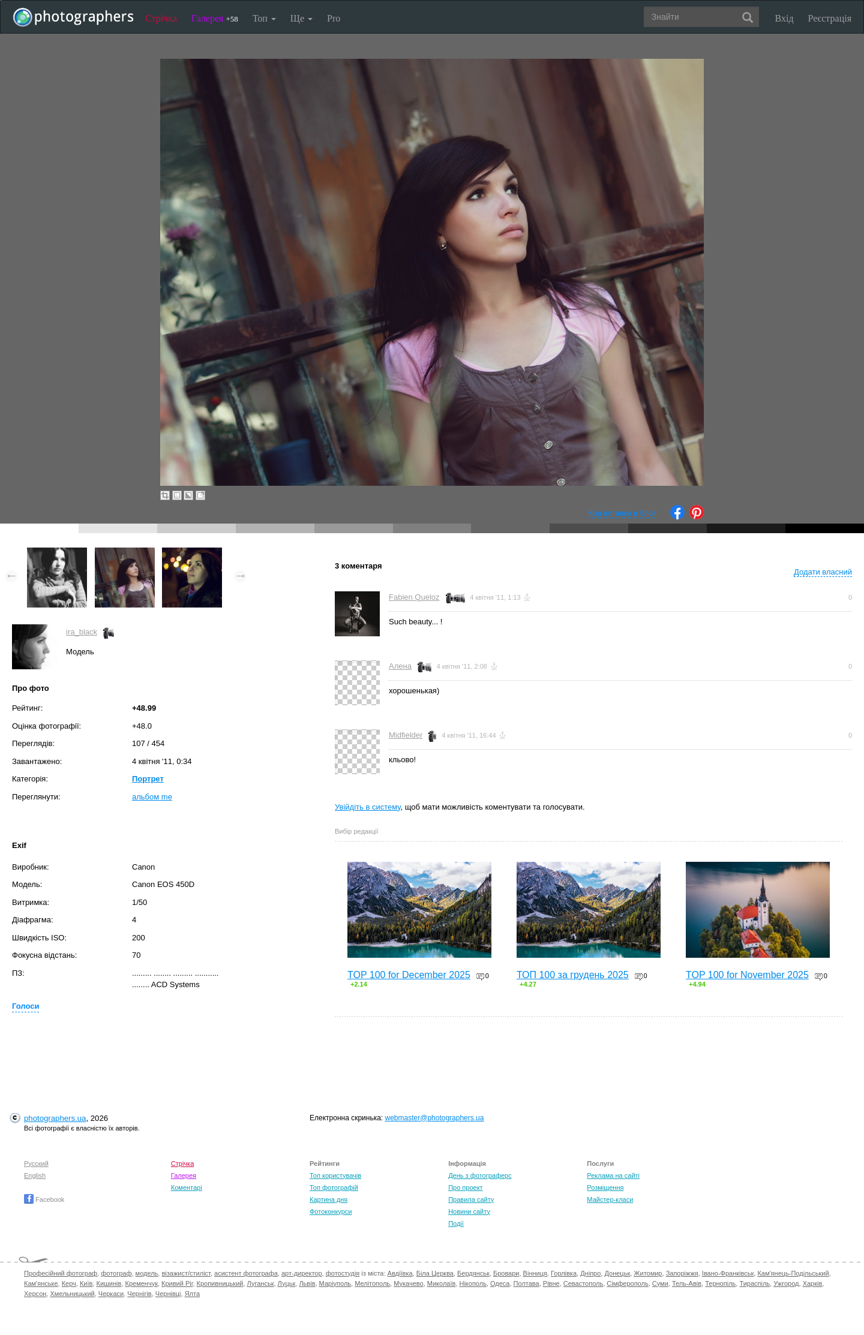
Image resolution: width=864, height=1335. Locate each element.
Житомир (648, 1273)
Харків (813, 1283)
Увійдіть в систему (368, 806)
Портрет (148, 778)
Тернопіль (720, 1283)
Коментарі (186, 1187)
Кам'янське (41, 1283)
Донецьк (617, 1273)
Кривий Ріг (177, 1283)
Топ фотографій (334, 1187)
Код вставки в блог (622, 513)
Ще (301, 18)
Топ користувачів (335, 1175)
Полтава (526, 1283)
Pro (333, 18)
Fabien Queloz (414, 597)
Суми (660, 1283)
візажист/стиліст (185, 1273)
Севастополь (583, 1283)
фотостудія (343, 1273)
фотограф (116, 1273)
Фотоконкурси (331, 1211)
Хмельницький (72, 1293)
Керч (69, 1283)
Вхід (784, 18)
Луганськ (260, 1283)
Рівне (551, 1283)
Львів (307, 1283)
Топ (264, 18)
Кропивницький (220, 1283)
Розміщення (605, 1187)
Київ (86, 1283)
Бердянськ (473, 1273)
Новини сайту (469, 1211)
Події (456, 1223)
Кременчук (141, 1283)
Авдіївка (400, 1273)
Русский (36, 1163)
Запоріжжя (682, 1273)
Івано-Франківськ (728, 1273)
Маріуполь (335, 1283)
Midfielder (405, 734)
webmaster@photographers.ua (434, 1118)
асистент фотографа (246, 1273)
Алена (400, 666)
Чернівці (168, 1293)
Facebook (44, 1199)
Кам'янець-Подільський (793, 1273)
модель (147, 1273)
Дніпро (590, 1273)
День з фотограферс (480, 1175)
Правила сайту (471, 1199)
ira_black (81, 631)
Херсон (35, 1293)
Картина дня (328, 1199)
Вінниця (535, 1273)
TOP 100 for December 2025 (408, 975)
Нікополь (472, 1283)
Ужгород (786, 1283)
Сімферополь (627, 1283)
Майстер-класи (610, 1199)
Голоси (25, 1006)
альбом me (152, 796)
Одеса (499, 1283)
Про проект (465, 1187)
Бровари (506, 1273)
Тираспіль (754, 1283)
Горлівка (564, 1273)
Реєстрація (829, 18)
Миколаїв (441, 1283)
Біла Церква (435, 1273)
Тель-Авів (686, 1283)
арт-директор (301, 1273)
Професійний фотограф (60, 1273)
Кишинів (108, 1283)
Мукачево (408, 1283)
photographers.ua (55, 1118)
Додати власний (823, 571)
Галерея (214, 18)
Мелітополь (372, 1283)
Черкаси (111, 1293)
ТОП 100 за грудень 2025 (573, 975)
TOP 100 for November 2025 (747, 975)
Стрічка (161, 18)
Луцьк (287, 1283)
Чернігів (139, 1293)
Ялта (192, 1293)
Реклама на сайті (613, 1175)
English (35, 1175)
